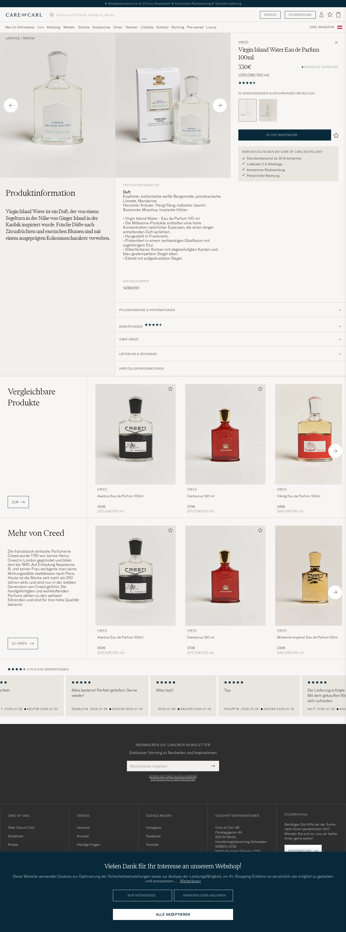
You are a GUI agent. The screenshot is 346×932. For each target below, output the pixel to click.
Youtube (152, 844)
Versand (83, 827)
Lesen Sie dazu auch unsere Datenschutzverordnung (173, 778)
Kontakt (83, 836)
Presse (13, 844)
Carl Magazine (322, 27)
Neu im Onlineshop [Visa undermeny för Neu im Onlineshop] (19, 27)
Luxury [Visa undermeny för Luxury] (211, 27)
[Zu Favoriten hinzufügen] (169, 389)
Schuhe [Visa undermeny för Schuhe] (83, 27)
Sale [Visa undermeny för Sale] (40, 27)
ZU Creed (23, 643)
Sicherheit (15, 836)
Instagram (153, 827)
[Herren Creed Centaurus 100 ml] (225, 434)
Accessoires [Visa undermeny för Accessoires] (101, 27)
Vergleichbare (32, 397)
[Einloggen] (321, 15)
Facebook (153, 836)
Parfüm (28, 38)
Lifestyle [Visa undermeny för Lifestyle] (147, 27)
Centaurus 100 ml (200, 496)
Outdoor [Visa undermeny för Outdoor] (162, 27)
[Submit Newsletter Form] (213, 766)
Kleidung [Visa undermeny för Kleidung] (53, 27)
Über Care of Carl (21, 827)
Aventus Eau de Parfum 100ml (120, 496)
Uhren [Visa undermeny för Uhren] (117, 27)
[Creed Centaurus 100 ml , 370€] (225, 449)
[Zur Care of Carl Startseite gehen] (24, 15)
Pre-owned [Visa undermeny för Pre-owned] (195, 27)
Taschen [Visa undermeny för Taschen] (131, 27)
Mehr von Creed (36, 533)
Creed (243, 42)
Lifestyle (13, 38)
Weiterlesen (190, 881)
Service (270, 15)
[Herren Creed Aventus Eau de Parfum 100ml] (135, 434)
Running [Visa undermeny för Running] (178, 27)
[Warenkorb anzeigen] (338, 14)
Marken (69, 27)
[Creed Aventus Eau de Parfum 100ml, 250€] (135, 449)
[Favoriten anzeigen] (329, 15)
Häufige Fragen (88, 844)
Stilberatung (300, 15)
